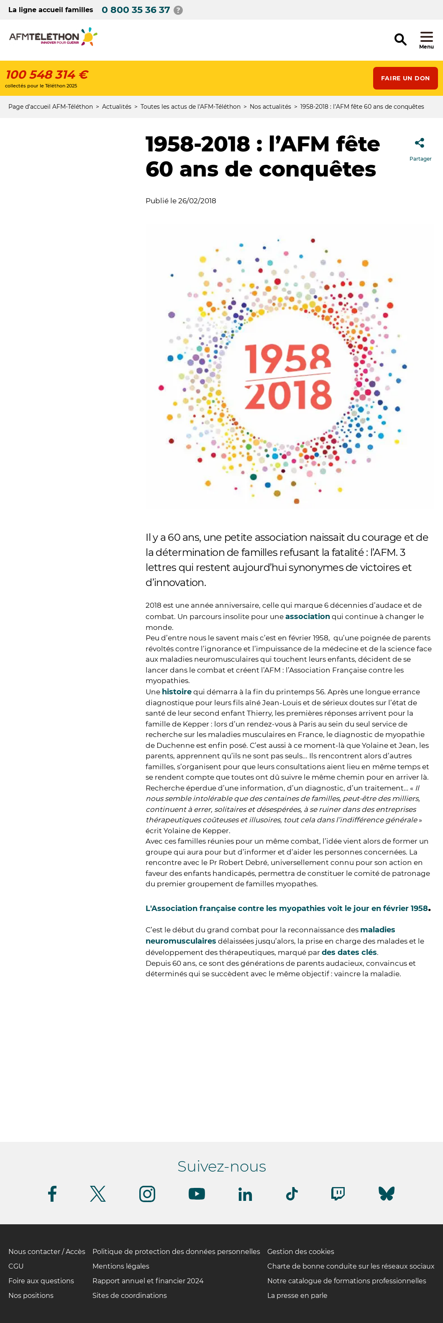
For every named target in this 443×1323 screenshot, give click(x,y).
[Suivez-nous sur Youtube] (197, 1198)
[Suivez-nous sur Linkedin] (245, 1199)
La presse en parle (297, 1296)
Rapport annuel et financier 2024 (148, 1281)
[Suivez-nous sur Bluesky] (386, 1200)
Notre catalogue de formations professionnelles (346, 1281)
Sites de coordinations (129, 1296)
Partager (421, 147)
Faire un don (405, 78)
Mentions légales (120, 1266)
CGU (16, 1266)
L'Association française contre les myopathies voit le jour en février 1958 (287, 908)
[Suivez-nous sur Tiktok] (292, 1199)
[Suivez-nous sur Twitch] (338, 1199)
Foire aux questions (41, 1281)
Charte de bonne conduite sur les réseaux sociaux (351, 1266)
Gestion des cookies (300, 1252)
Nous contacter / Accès (46, 1252)
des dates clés (349, 952)
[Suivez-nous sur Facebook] (52, 1200)
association (307, 616)
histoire (177, 691)
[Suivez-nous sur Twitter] (98, 1200)
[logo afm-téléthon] (53, 44)
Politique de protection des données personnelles (176, 1252)
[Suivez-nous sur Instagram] (147, 1200)
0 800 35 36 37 (136, 9)
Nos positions (31, 1296)
